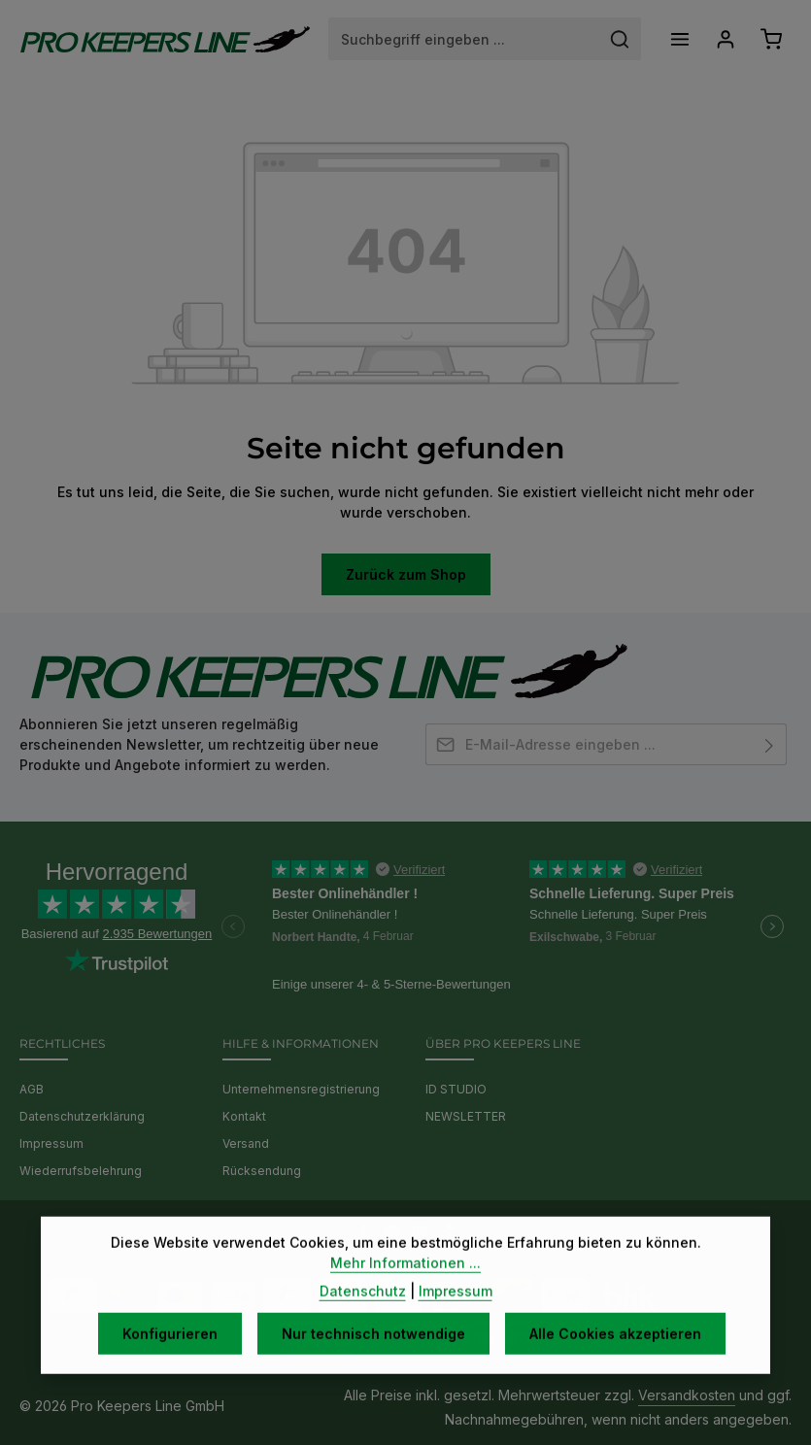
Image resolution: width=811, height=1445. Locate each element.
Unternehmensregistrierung (301, 1089)
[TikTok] (447, 1234)
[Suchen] (620, 38)
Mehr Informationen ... (405, 1290)
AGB (31, 1089)
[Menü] (679, 39)
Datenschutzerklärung (82, 1116)
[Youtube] (394, 1234)
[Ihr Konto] (725, 39)
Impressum (51, 1143)
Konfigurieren (170, 1361)
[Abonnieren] (770, 744)
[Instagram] (422, 1234)
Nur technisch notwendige (373, 1361)
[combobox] (464, 38)
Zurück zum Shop (406, 574)
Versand (245, 1143)
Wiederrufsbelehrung (80, 1170)
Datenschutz (363, 1318)
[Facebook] (365, 1234)
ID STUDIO (456, 1089)
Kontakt (244, 1116)
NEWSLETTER (465, 1116)
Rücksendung (261, 1170)
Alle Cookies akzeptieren (615, 1361)
